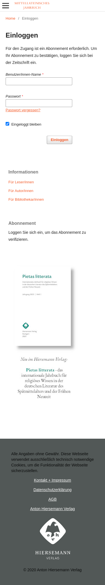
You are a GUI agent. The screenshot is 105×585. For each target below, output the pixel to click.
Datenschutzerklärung (52, 489)
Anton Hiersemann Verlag (52, 509)
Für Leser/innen (21, 182)
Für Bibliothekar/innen (26, 199)
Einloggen (59, 140)
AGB (52, 499)
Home (10, 18)
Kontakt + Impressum (52, 480)
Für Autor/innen (20, 191)
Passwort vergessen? (23, 110)
